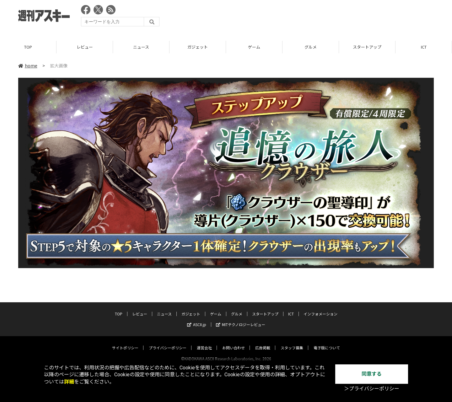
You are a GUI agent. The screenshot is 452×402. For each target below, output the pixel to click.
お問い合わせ (233, 341)
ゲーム (254, 47)
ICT (424, 47)
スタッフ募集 (292, 341)
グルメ (310, 47)
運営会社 (204, 341)
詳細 (69, 382)
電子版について (327, 341)
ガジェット (197, 47)
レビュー (85, 47)
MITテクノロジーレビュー (240, 318)
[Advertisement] (319, 17)
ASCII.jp (196, 318)
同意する (372, 374)
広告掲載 (262, 341)
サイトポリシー (125, 341)
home (27, 65)
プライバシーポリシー (167, 341)
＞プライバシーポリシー (371, 389)
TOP (28, 47)
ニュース (141, 47)
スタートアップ (367, 47)
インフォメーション (320, 307)
